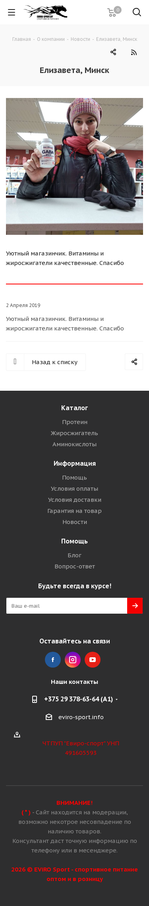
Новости (74, 522)
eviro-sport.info (81, 717)
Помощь (74, 477)
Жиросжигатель (74, 433)
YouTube (93, 660)
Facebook (53, 660)
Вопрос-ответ (74, 566)
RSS (133, 52)
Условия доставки (74, 499)
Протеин (74, 422)
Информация (75, 463)
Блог (74, 555)
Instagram (73, 660)
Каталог (74, 408)
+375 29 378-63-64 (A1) (78, 699)
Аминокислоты (74, 444)
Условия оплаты (74, 488)
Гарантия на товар (74, 510)
